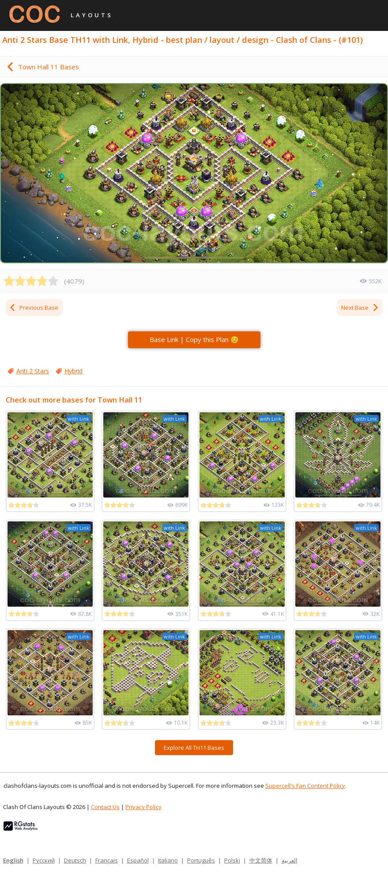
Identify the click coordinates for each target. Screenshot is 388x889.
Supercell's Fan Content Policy (305, 786)
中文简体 (260, 860)
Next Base (360, 308)
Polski (232, 860)
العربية (290, 860)
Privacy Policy (143, 807)
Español (138, 860)
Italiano (168, 860)
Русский (44, 860)
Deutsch (75, 860)
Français (106, 860)
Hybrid (73, 371)
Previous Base (33, 308)
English (13, 860)
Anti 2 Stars (32, 371)
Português (201, 860)
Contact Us (105, 807)
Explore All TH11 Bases (194, 748)
